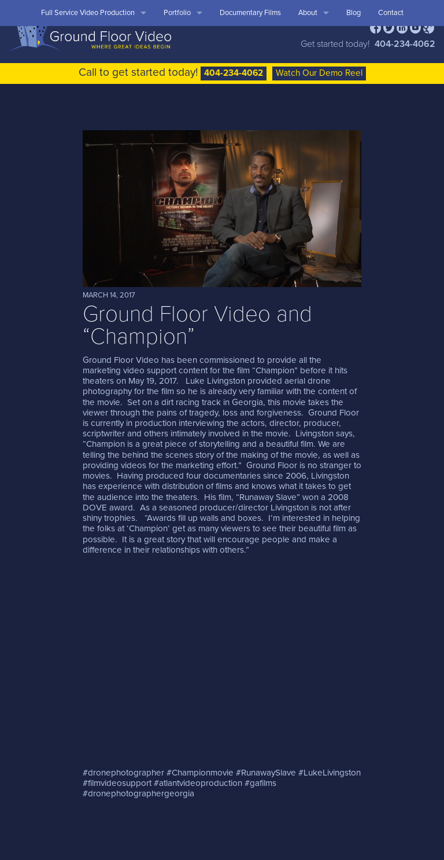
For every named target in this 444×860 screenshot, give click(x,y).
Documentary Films (250, 12)
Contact (391, 12)
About (307, 12)
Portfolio (177, 12)
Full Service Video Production (88, 12)
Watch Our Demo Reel (319, 73)
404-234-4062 (405, 44)
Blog (353, 12)
